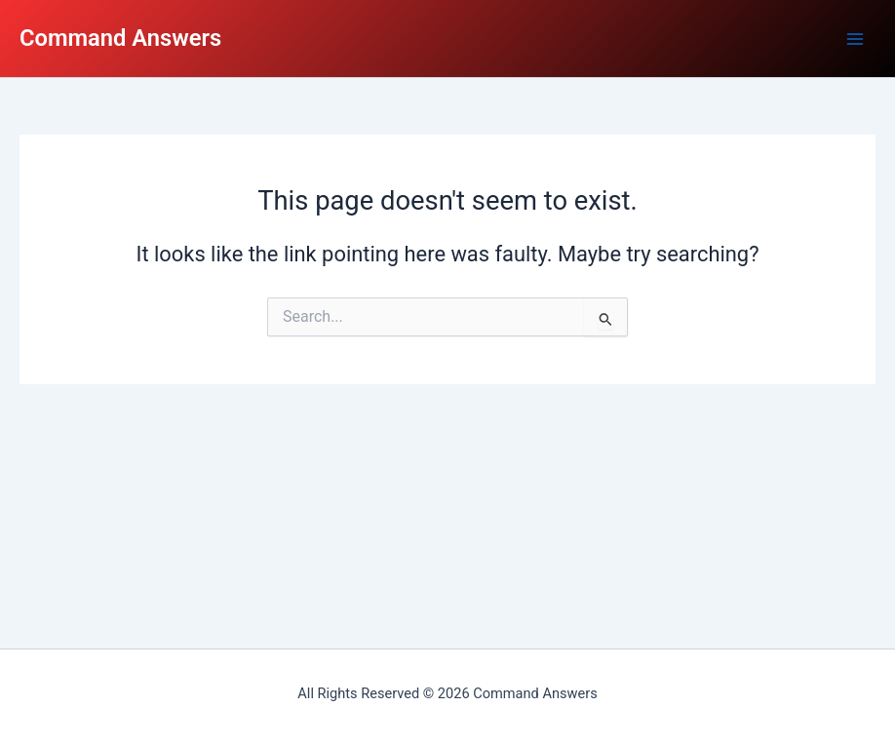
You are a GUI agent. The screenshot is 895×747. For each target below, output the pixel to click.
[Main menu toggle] (855, 39)
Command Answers (120, 38)
